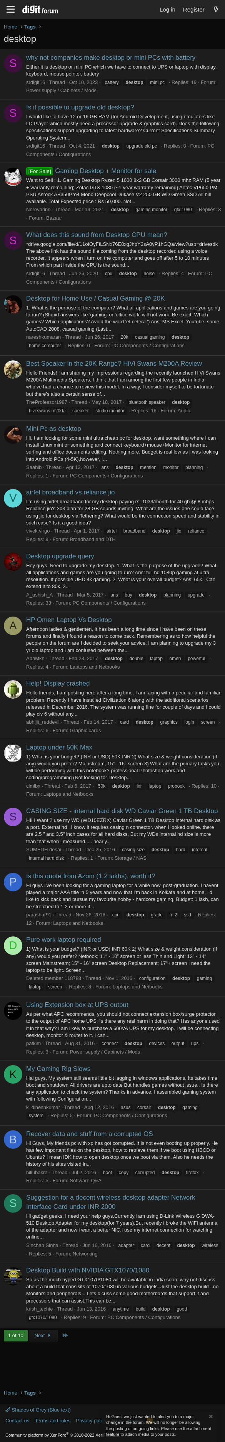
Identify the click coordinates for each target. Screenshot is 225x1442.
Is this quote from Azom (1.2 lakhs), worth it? (90, 876)
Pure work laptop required (63, 939)
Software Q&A (85, 1180)
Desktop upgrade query (60, 556)
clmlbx (33, 786)
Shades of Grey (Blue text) (38, 1410)
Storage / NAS (131, 858)
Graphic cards (85, 730)
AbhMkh (35, 658)
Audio (184, 410)
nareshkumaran (43, 337)
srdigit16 (35, 82)
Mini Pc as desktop (53, 428)
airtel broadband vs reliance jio (70, 492)
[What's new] (215, 9)
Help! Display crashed (58, 683)
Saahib (34, 467)
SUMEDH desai (43, 849)
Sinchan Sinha (42, 1245)
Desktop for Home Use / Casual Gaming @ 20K (95, 298)
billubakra (37, 1172)
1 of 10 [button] (15, 1335)
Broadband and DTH (92, 539)
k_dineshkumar (43, 1107)
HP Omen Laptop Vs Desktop (69, 620)
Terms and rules (52, 1421)
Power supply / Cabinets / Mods (61, 90)
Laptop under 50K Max (59, 747)
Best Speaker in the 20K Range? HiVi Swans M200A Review (114, 363)
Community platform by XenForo (62, 1435)
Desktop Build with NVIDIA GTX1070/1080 (87, 1270)
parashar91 (39, 915)
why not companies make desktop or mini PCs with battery (110, 57)
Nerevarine (38, 209)
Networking (85, 1254)
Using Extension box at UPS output (77, 1004)
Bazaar (54, 218)
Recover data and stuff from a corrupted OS (89, 1134)
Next (44, 1335)
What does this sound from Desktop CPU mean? (96, 235)
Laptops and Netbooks (95, 667)
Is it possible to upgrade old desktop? (80, 107)
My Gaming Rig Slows (58, 1068)
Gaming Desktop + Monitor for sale (91, 171)
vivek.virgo (38, 531)
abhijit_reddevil (43, 722)
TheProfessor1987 (46, 402)
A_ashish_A (39, 595)
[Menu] (11, 9)
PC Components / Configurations (148, 345)
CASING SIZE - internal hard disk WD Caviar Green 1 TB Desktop (122, 811)
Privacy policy (91, 1421)
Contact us (17, 1421)
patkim (33, 1043)
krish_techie (39, 1309)
